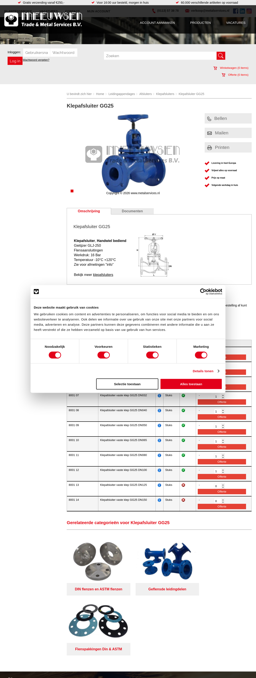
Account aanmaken (157, 22)
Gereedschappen (99, 662)
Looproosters (97, 653)
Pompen (93, 658)
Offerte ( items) (235, 74)
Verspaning (140, 640)
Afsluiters (145, 94)
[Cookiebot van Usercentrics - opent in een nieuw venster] (203, 291)
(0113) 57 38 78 (212, 648)
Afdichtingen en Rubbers (104, 640)
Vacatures (235, 22)
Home (100, 94)
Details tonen (203, 371)
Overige (93, 671)
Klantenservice (16, 653)
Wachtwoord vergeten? (36, 59)
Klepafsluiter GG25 (191, 94)
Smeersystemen (55, 666)
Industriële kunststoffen (60, 671)
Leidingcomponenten (58, 653)
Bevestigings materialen (60, 645)
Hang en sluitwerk (100, 645)
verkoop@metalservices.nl (219, 652)
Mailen (217, 132)
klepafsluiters (103, 275)
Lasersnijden (141, 645)
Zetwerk (138, 671)
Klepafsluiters (165, 94)
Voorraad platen (143, 649)
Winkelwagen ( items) (231, 67)
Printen (218, 147)
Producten (200, 22)
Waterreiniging (98, 666)
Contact (11, 662)
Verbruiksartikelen (56, 662)
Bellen (217, 118)
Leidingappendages (122, 94)
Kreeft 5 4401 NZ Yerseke (219, 644)
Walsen (138, 662)
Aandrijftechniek (55, 640)
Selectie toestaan (127, 384)
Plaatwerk (139, 658)
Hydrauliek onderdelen (59, 649)
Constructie (140, 653)
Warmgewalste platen (147, 666)
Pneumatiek (52, 658)
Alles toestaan (191, 384)
